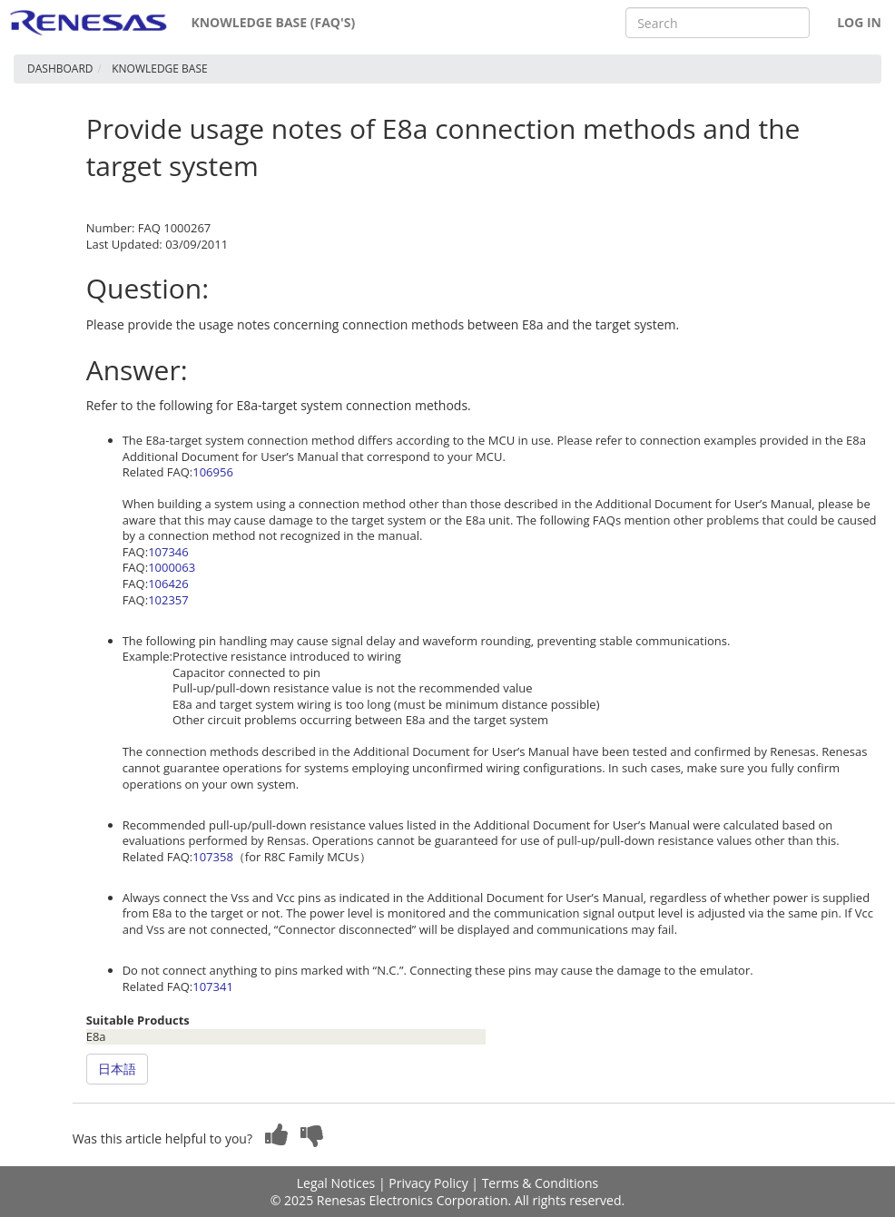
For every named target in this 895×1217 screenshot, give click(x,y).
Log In (859, 22)
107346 (168, 552)
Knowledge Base (160, 68)
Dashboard (60, 68)
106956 (212, 472)
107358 (212, 857)
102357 (168, 600)
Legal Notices (336, 1183)
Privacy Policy (427, 1183)
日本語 (117, 1068)
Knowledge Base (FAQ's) (273, 22)
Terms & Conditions (540, 1183)
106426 (168, 583)
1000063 (171, 567)
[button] (277, 1134)
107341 (212, 986)
